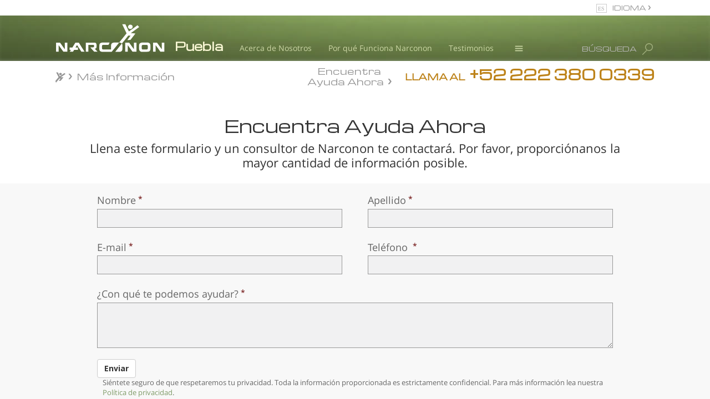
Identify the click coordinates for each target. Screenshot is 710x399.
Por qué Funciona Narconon (380, 48)
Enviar (116, 368)
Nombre (116, 200)
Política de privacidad (138, 392)
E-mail (111, 247)
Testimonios (471, 48)
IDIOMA (630, 7)
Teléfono (389, 247)
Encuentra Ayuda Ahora (345, 75)
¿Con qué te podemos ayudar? (168, 293)
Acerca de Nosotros (276, 48)
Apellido (387, 200)
